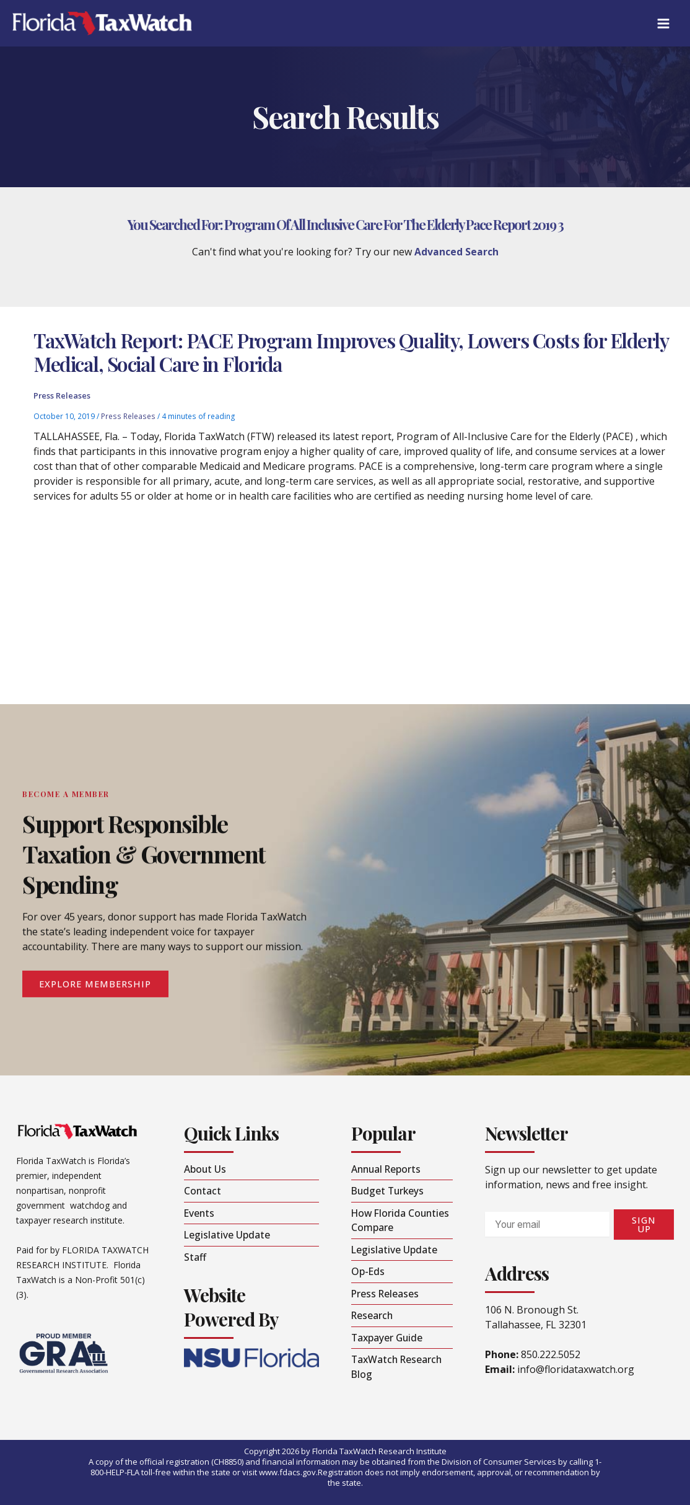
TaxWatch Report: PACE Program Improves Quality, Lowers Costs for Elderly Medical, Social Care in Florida (350, 355)
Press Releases (61, 399)
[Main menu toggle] (663, 23)
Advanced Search (456, 251)
